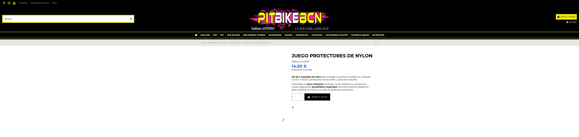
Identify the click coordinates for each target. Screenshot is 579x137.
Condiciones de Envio (40, 3)
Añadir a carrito (317, 97)
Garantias (23, 3)
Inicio (54, 3)
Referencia (297, 61)
